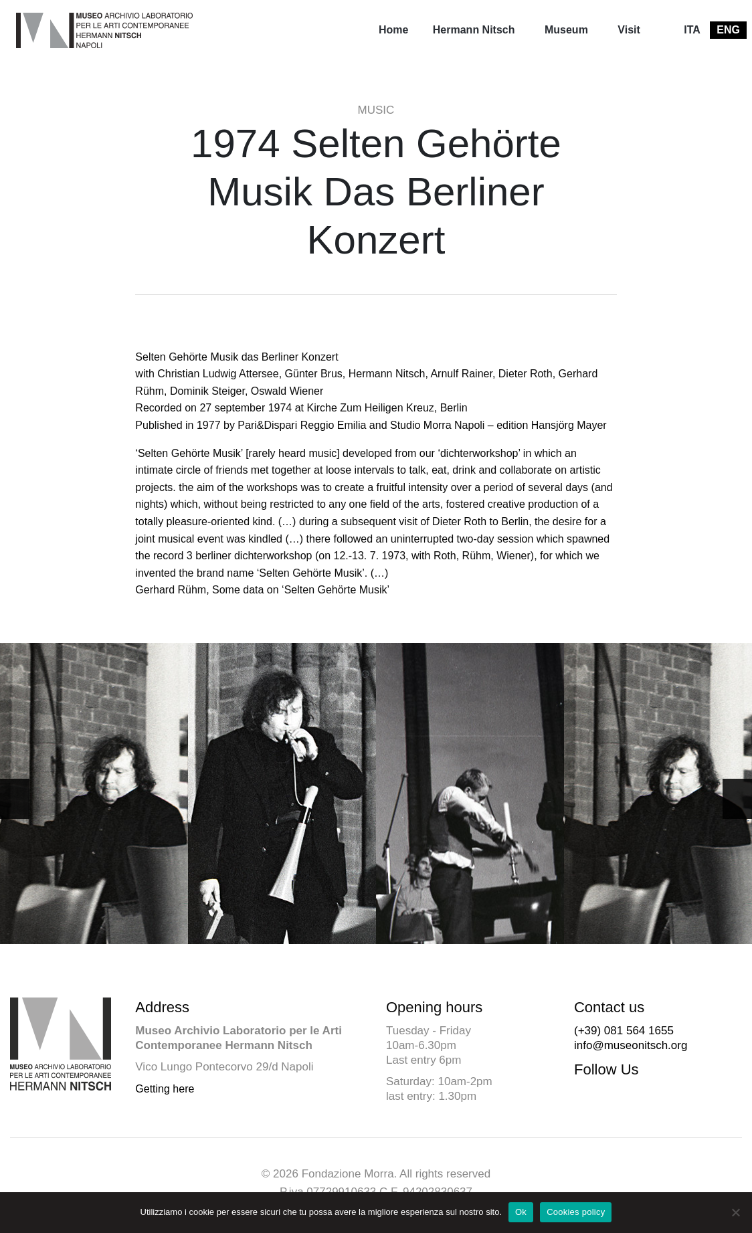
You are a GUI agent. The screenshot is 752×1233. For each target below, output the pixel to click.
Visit (629, 29)
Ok (521, 1212)
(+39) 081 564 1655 (624, 1030)
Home (393, 29)
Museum (566, 29)
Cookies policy (576, 1212)
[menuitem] (393, 30)
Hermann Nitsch (474, 29)
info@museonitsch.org (630, 1045)
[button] (737, 799)
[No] (735, 1212)
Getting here (164, 1089)
